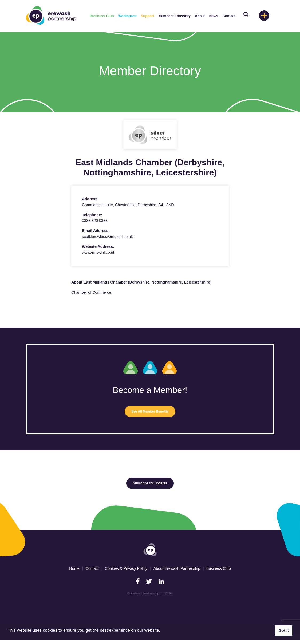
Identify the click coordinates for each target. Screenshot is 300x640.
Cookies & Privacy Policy (126, 568)
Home (74, 568)
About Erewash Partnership (176, 568)
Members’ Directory (174, 16)
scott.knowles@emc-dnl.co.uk (107, 236)
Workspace (127, 16)
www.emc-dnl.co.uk (98, 252)
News (213, 16)
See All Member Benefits (150, 411)
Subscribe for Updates (150, 483)
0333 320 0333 (95, 220)
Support (147, 16)
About (200, 16)
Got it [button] (284, 630)
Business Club (102, 16)
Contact (229, 16)
